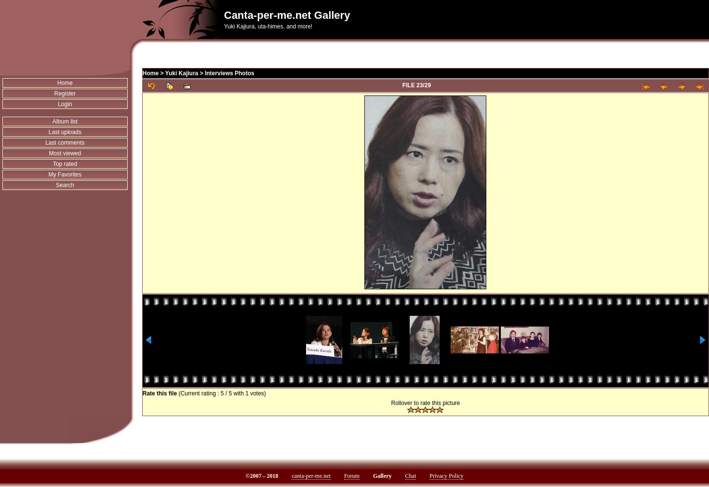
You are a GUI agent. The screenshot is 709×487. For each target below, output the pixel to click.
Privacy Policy (446, 476)
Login (65, 104)
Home (65, 83)
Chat (410, 476)
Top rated (65, 164)
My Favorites (65, 174)
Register (65, 93)
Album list (65, 121)
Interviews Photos (229, 73)
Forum (352, 476)
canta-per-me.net (311, 476)
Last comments (64, 142)
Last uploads (65, 132)
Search (65, 185)
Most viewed (65, 153)
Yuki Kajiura (182, 73)
